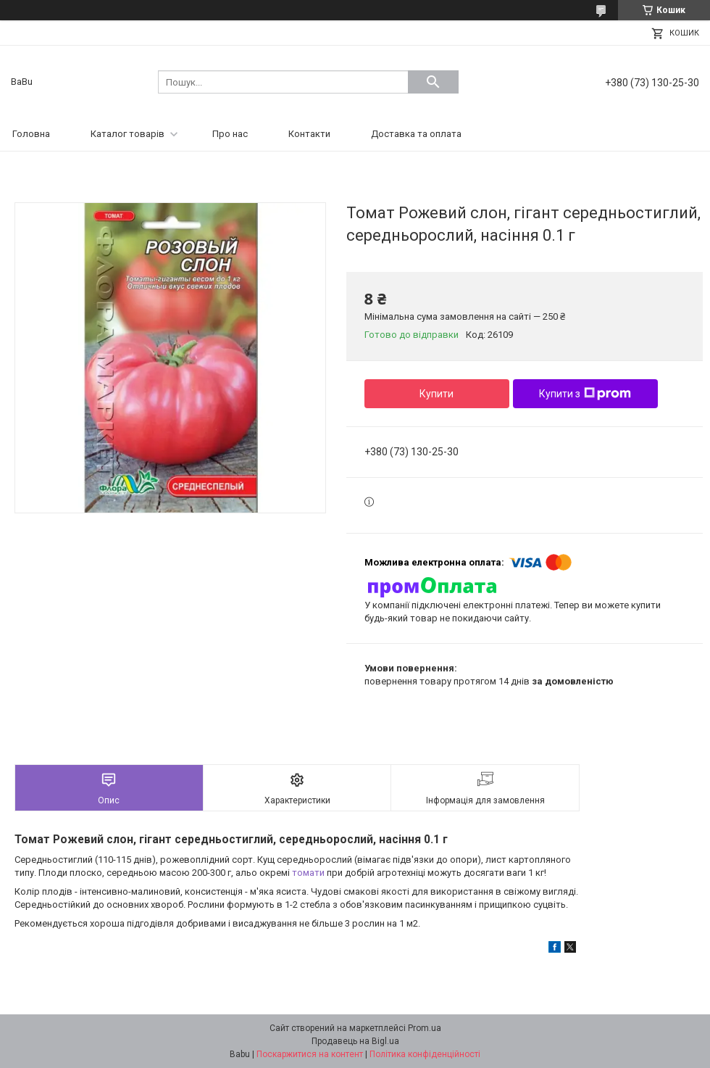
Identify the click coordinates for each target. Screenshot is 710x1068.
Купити (436, 394)
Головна (31, 133)
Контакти (309, 133)
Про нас (230, 133)
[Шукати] (433, 82)
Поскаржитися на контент (309, 1054)
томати (308, 872)
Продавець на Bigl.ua (355, 1041)
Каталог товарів (127, 133)
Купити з (585, 393)
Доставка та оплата (416, 133)
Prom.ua (424, 1028)
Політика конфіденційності (424, 1054)
